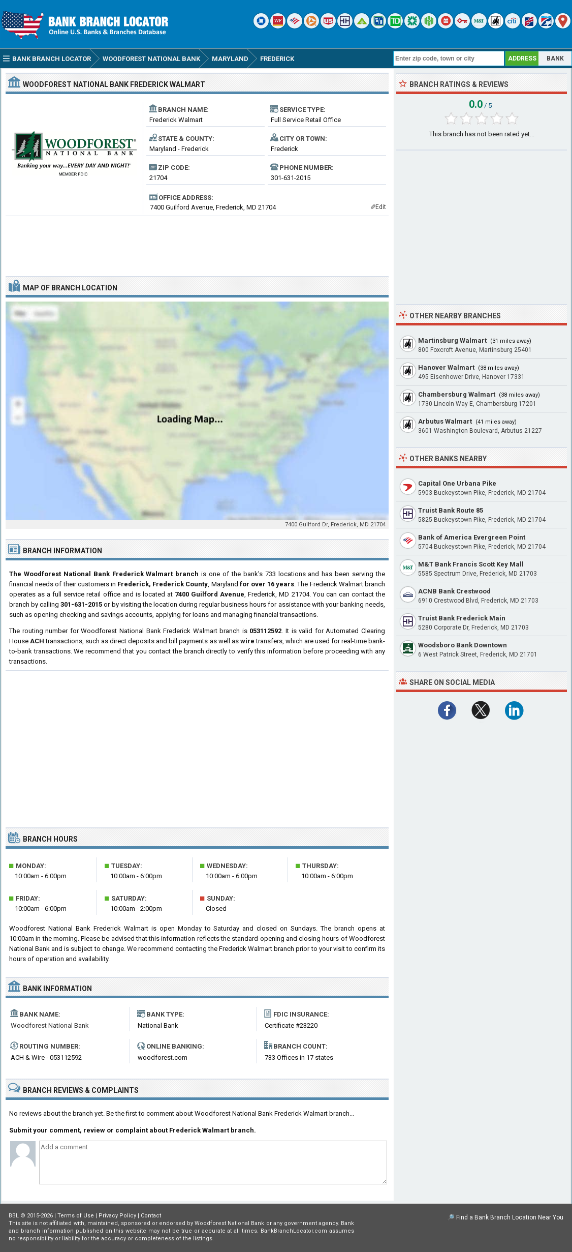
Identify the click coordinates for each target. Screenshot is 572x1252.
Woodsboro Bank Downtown (462, 645)
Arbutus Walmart (445, 421)
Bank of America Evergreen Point (471, 537)
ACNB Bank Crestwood (454, 591)
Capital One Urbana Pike (457, 483)
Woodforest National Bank (50, 1025)
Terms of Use (75, 1215)
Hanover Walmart (446, 367)
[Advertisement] (197, 242)
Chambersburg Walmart (456, 394)
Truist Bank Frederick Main (461, 618)
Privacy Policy (117, 1215)
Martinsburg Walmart (452, 340)
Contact (151, 1215)
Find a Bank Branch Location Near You (509, 1217)
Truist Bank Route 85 (450, 510)
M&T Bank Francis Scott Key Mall (471, 564)
